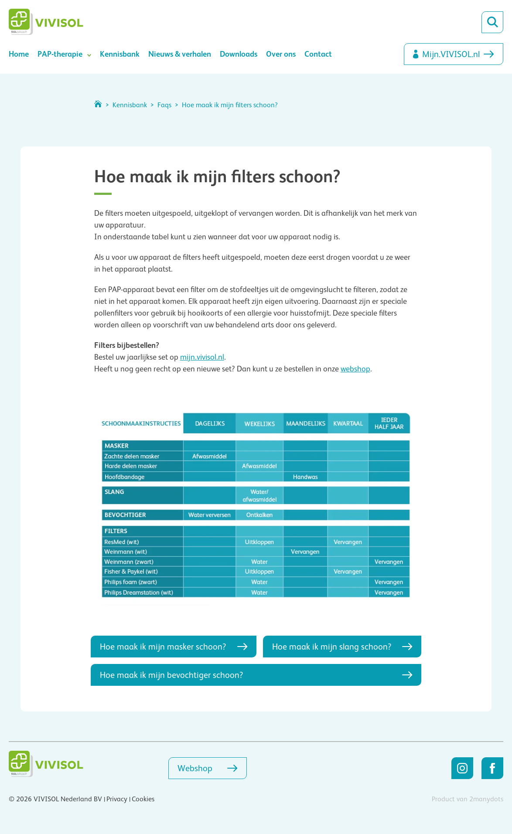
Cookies (143, 799)
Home (19, 54)
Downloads (238, 54)
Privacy (116, 799)
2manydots (486, 799)
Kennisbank (120, 54)
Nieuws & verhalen (179, 54)
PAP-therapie (60, 54)
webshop (355, 368)
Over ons (281, 54)
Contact (318, 54)
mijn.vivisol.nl (202, 357)
